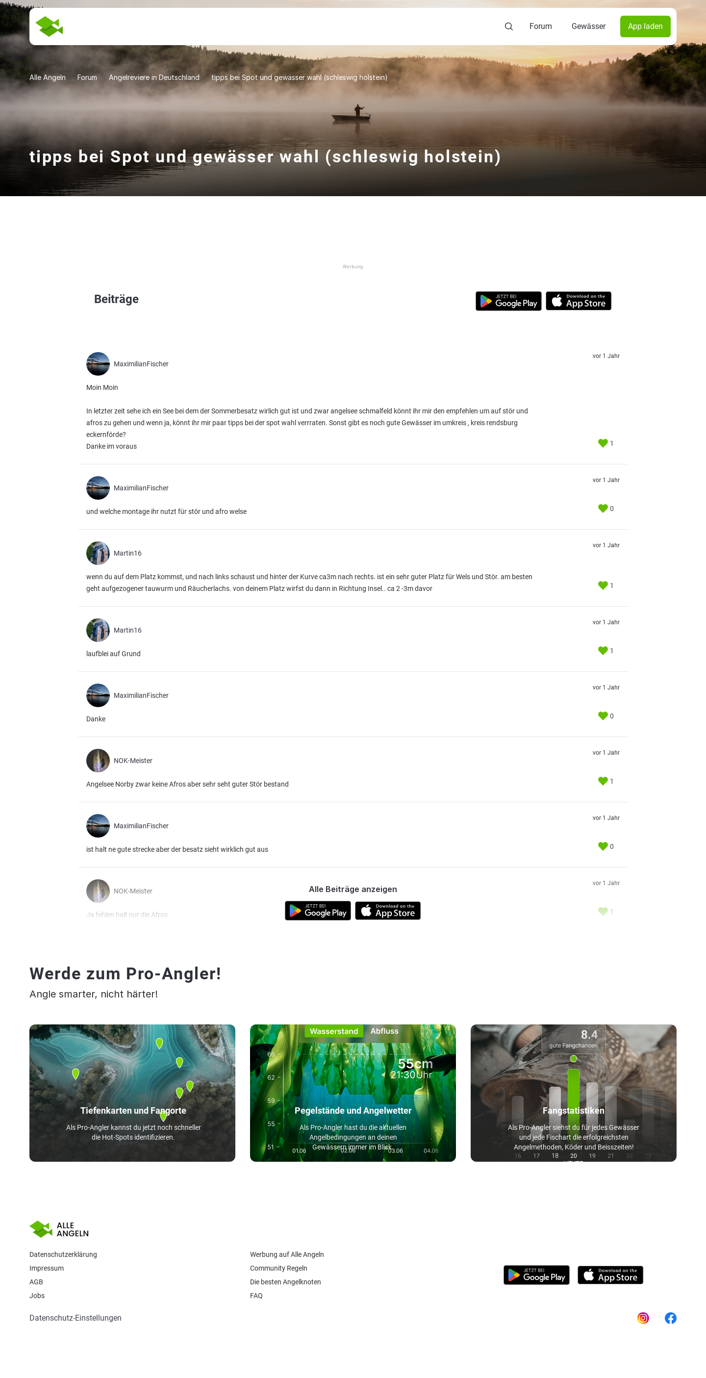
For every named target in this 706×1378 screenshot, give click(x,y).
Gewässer (588, 26)
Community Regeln (278, 1268)
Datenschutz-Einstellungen (75, 1318)
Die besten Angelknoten (285, 1282)
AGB (36, 1282)
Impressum (46, 1268)
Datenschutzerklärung (63, 1254)
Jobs (37, 1296)
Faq (256, 1296)
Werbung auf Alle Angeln (287, 1254)
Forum (541, 26)
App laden (645, 26)
